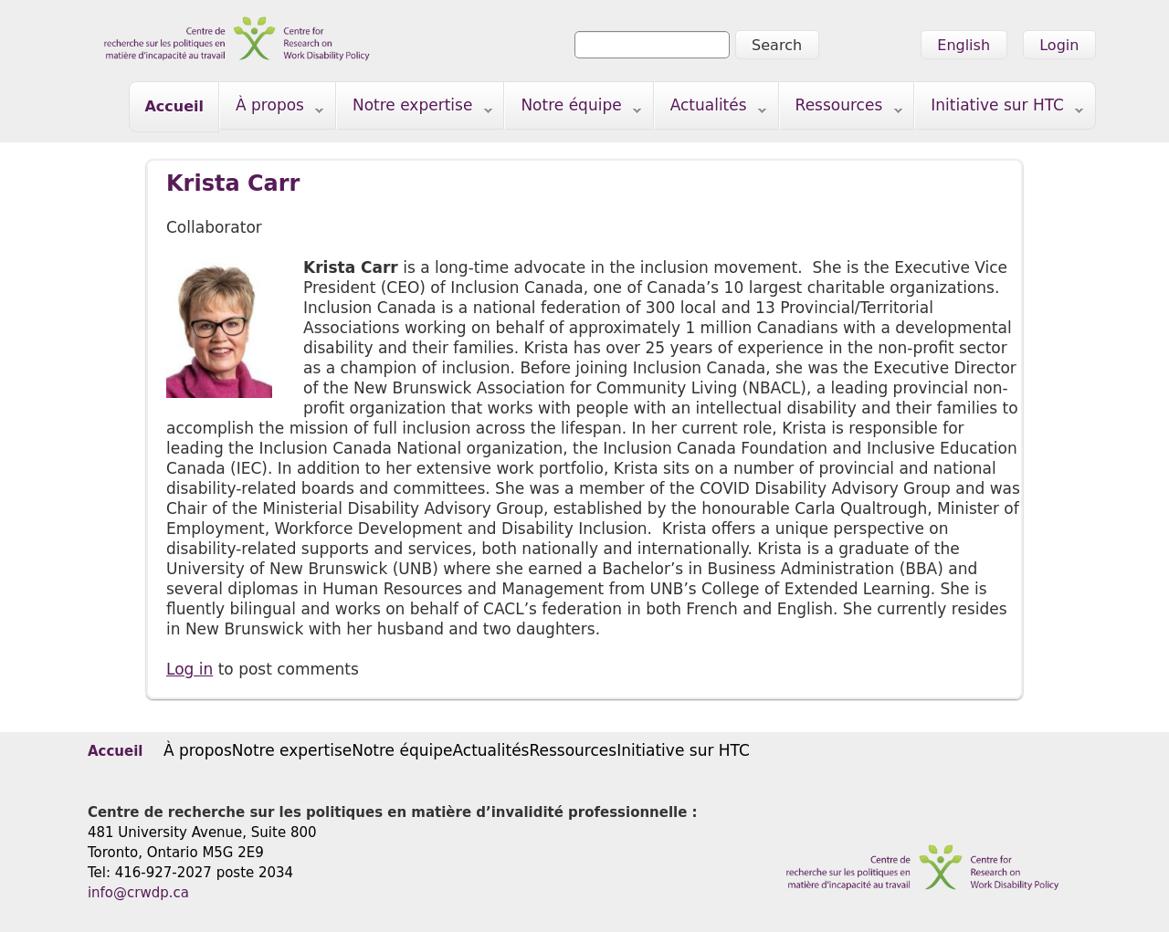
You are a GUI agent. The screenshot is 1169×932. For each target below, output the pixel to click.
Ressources (841, 109)
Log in (189, 669)
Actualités (710, 109)
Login (1059, 45)
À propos (271, 109)
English (963, 45)
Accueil (174, 106)
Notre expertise (414, 109)
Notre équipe (573, 109)
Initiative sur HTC (999, 109)
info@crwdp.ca (138, 893)
